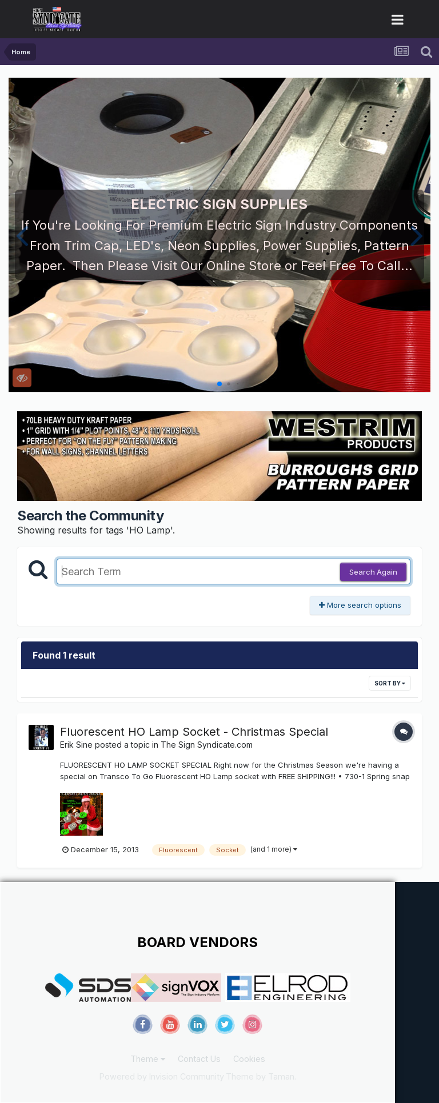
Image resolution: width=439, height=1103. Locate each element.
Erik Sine (76, 744)
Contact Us (199, 1059)
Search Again (373, 571)
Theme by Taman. (261, 1076)
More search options (360, 604)
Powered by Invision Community (161, 1076)
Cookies (249, 1059)
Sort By (389, 683)
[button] (22, 234)
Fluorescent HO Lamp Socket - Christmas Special (194, 732)
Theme (147, 1059)
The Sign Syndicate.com (207, 744)
